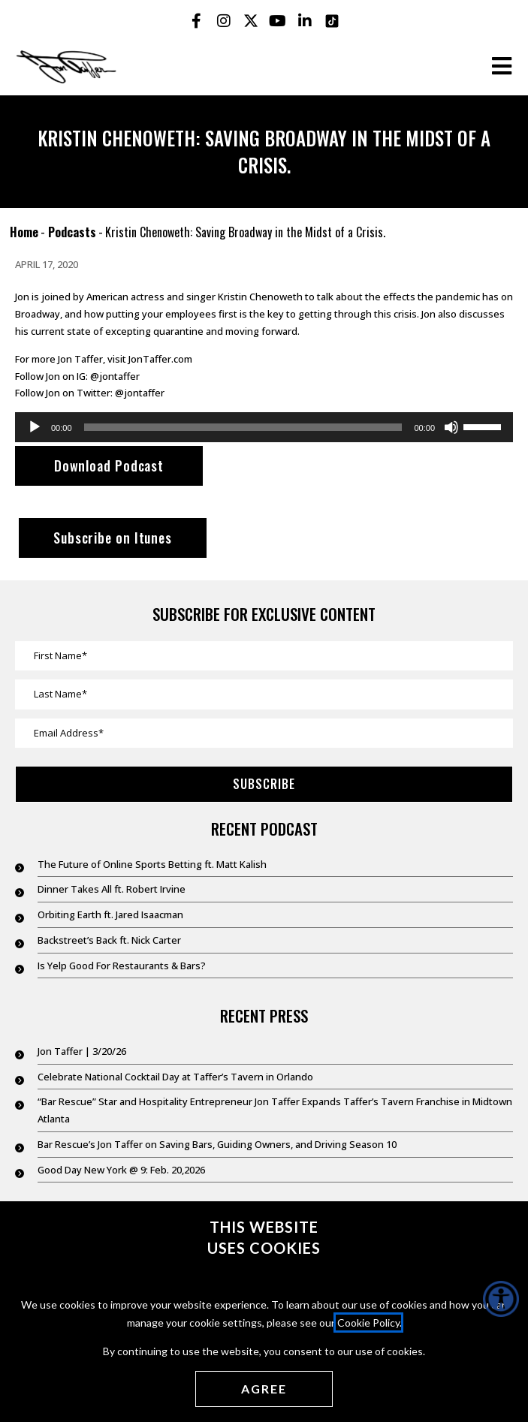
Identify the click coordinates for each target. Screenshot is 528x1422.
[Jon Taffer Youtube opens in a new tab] (277, 21)
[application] (264, 427)
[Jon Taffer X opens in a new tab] (250, 21)
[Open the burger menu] (501, 66)
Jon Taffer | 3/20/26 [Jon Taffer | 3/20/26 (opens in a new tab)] (82, 1051)
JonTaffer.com (160, 359)
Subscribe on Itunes (112, 537)
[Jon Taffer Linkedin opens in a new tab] (304, 21)
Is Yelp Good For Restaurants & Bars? (122, 965)
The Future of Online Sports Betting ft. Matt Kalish (152, 864)
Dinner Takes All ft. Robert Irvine (112, 889)
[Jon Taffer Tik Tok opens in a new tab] (331, 21)
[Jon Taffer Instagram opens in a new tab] (223, 21)
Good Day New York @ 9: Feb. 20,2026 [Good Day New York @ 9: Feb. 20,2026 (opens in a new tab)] (121, 1169)
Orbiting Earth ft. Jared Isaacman (110, 914)
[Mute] (451, 427)
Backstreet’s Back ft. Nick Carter (109, 940)
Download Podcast (109, 465)
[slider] (243, 427)
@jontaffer (115, 376)
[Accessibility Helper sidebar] (501, 1299)
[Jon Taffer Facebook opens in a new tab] (196, 21)
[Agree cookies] (264, 1389)
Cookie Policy (368, 1322)
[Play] (34, 427)
